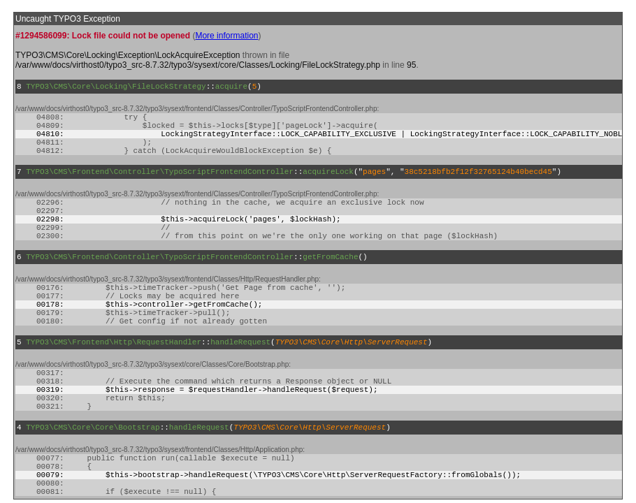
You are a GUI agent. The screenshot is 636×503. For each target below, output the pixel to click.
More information (226, 36)
